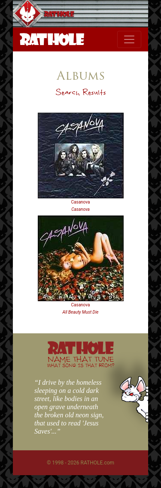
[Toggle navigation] (129, 39)
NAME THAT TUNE (80, 361)
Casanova (80, 202)
